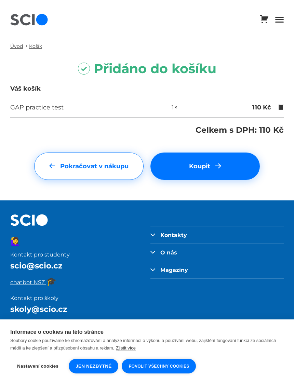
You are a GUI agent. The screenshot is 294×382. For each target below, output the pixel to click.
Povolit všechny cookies (159, 366)
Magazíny (169, 270)
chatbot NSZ (33, 282)
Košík (35, 46)
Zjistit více (126, 348)
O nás (163, 252)
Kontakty (168, 235)
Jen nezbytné (93, 366)
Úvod (16, 46)
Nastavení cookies (37, 366)
